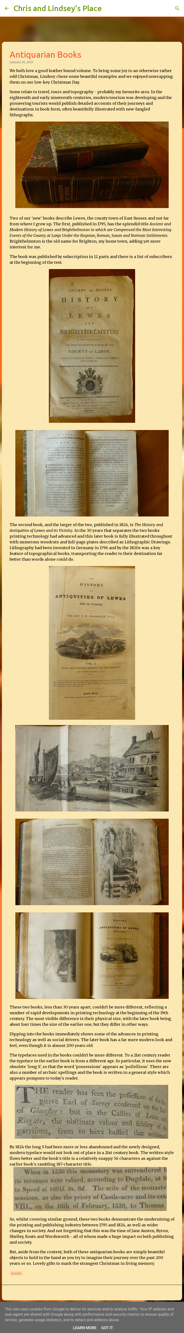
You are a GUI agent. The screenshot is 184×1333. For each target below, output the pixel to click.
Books (17, 1273)
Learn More (84, 1328)
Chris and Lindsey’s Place (57, 8)
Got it (107, 1328)
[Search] (108, 8)
